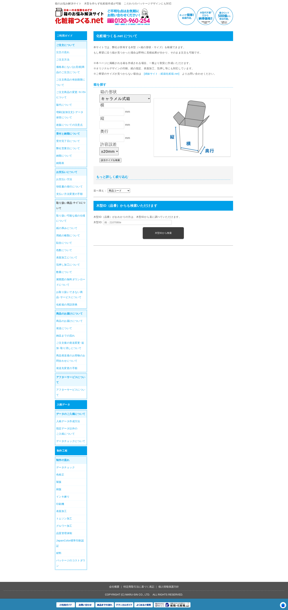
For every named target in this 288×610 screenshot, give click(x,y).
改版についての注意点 (69, 124)
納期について (64, 155)
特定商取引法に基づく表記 (138, 586)
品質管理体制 (64, 533)
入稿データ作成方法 (68, 421)
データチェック (65, 467)
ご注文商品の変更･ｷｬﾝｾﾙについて (71, 95)
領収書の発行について (69, 186)
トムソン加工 (64, 518)
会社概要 (114, 586)
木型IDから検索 (163, 233)
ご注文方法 (62, 59)
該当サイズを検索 (110, 160)
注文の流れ (62, 52)
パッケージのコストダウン (70, 563)
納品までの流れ (65, 335)
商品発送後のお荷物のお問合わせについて (70, 358)
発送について (64, 328)
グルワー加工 (64, 525)
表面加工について (66, 257)
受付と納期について (68, 133)
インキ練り (62, 496)
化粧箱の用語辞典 (66, 304)
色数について (64, 250)
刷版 (59, 489)
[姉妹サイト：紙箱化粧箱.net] (161, 73)
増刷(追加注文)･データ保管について (69, 115)
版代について (64, 104)
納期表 (60, 163)
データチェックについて (70, 441)
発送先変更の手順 (66, 368)
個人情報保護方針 (168, 586)
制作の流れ (62, 460)
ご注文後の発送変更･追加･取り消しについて (70, 345)
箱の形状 (108, 92)
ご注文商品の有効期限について (70, 82)
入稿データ (63, 404)
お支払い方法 (64, 179)
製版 (59, 481)
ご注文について (65, 45)
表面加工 (61, 511)
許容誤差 (108, 144)
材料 (59, 553)
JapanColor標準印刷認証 (70, 543)
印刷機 (60, 503)
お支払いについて (66, 172)
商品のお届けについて (69, 313)
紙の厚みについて (66, 228)
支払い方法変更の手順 (69, 193)
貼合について (64, 242)
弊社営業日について (68, 148)
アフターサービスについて (70, 380)
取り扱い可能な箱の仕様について (70, 218)
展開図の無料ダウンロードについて (70, 282)
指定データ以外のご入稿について (66, 431)
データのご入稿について (70, 413)
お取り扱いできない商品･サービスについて (69, 295)
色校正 (60, 474)
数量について (64, 272)
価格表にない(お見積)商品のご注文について (70, 69)
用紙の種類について (68, 235)
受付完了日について (68, 140)
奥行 (104, 131)
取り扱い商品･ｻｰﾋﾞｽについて (71, 205)
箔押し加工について (68, 264)
